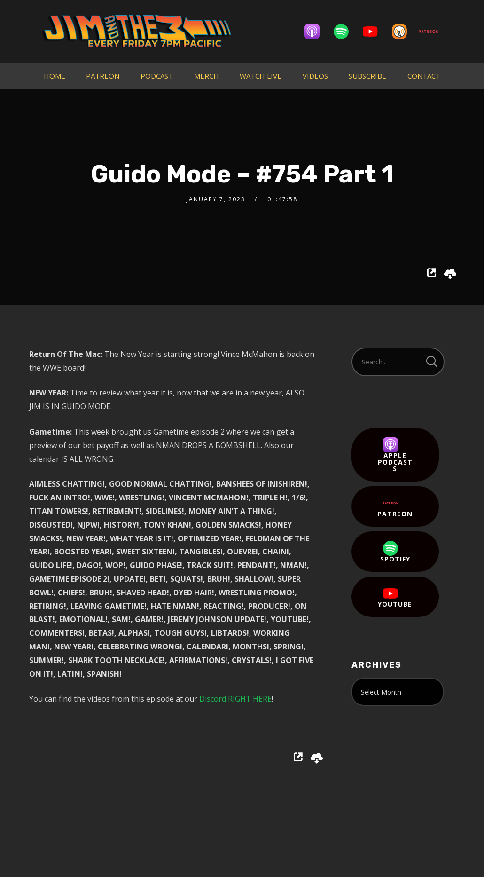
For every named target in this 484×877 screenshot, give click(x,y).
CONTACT (423, 75)
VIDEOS (315, 75)
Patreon (395, 507)
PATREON (102, 75)
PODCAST (157, 75)
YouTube (395, 597)
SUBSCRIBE (367, 75)
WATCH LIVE (260, 75)
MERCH (206, 75)
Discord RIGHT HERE (235, 699)
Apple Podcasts (395, 455)
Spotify (395, 552)
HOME (54, 75)
